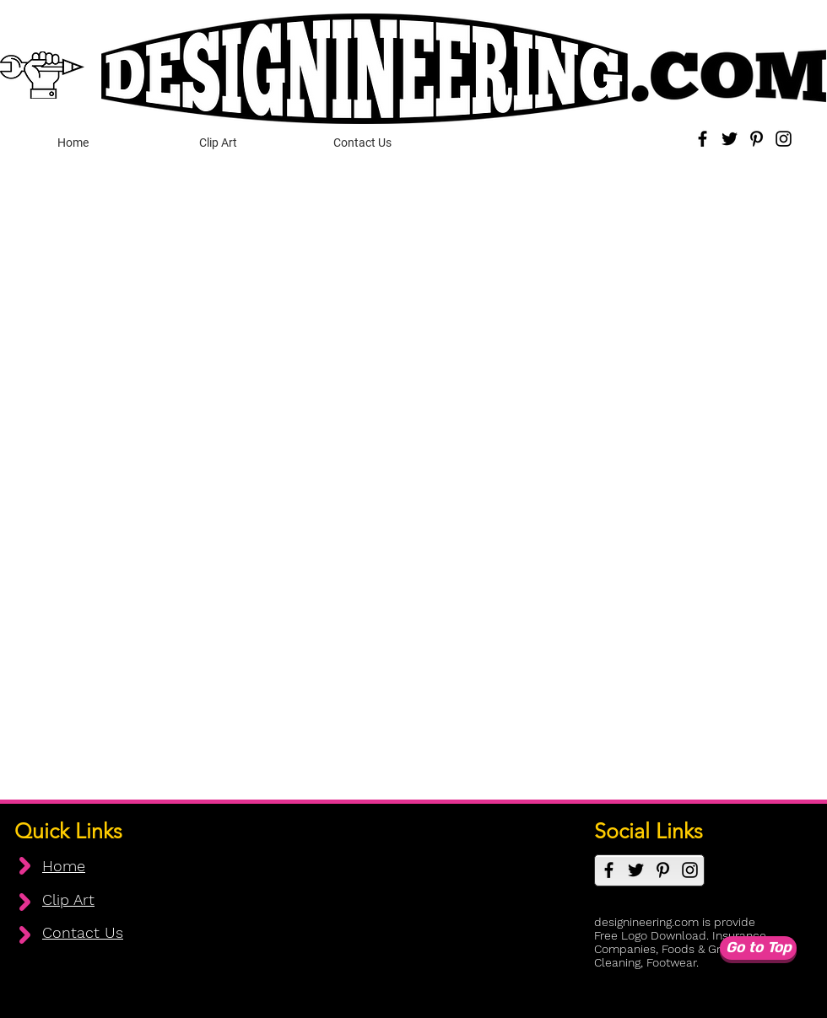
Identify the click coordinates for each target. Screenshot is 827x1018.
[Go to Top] (758, 948)
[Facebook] (702, 138)
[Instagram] (783, 138)
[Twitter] (729, 138)
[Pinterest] (756, 138)
